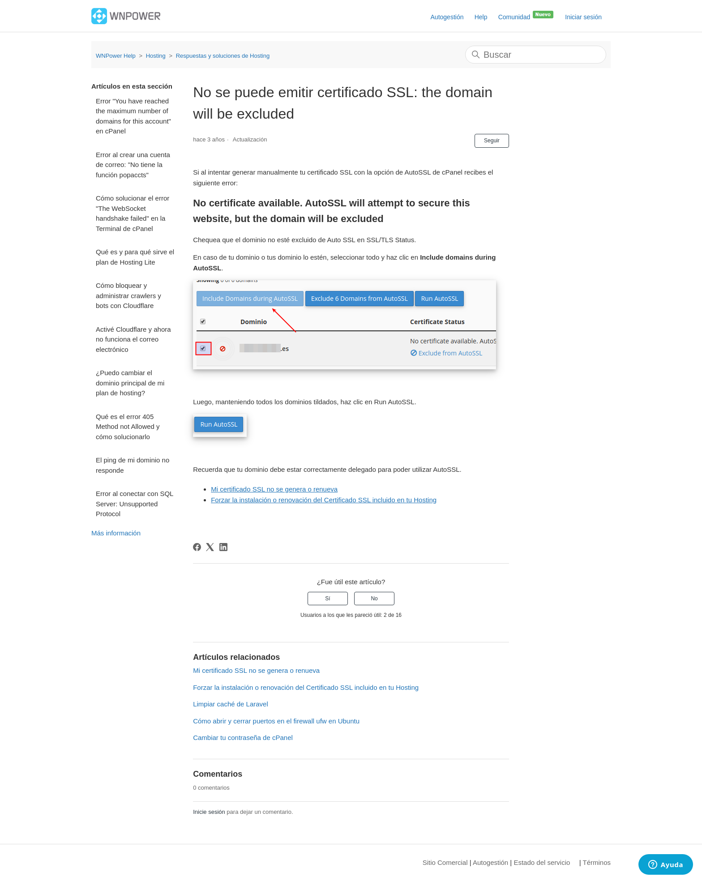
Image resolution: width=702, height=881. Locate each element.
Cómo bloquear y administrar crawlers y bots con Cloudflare (128, 295)
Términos (596, 862)
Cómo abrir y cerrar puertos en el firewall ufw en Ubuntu (276, 721)
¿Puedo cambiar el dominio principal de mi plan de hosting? (130, 383)
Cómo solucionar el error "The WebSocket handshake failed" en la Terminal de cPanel (132, 213)
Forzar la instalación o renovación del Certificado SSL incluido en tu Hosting (324, 500)
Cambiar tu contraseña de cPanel (243, 737)
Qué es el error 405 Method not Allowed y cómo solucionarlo (128, 426)
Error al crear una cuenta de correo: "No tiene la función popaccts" (133, 165)
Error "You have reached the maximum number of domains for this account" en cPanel (133, 116)
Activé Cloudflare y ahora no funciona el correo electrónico (133, 339)
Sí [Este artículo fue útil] (327, 598)
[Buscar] (535, 55)
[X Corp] (210, 547)
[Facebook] (197, 547)
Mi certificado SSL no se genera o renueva (274, 489)
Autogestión (447, 17)
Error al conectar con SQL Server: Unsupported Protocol (134, 503)
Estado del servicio (542, 862)
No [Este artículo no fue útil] (374, 598)
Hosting (156, 55)
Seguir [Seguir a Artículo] (492, 140)
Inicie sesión (209, 811)
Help (481, 17)
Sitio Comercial (445, 862)
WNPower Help (116, 55)
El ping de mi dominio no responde (132, 465)
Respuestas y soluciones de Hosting (223, 55)
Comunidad (526, 15)
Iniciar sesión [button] (583, 17)
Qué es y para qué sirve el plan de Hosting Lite (135, 257)
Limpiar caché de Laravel (230, 704)
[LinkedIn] (223, 547)
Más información (116, 533)
